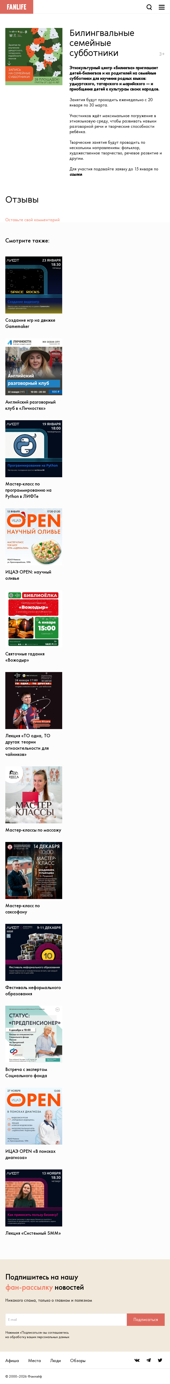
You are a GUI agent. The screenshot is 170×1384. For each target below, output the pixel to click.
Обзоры (77, 1360)
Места (34, 1360)
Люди (55, 1360)
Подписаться (145, 1319)
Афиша (12, 1360)
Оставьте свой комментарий (32, 220)
